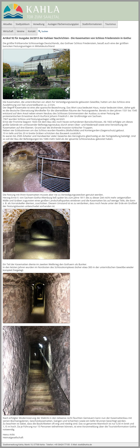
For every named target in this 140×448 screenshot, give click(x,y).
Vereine (20, 31)
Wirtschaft (8, 31)
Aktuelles (7, 24)
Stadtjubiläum (23, 24)
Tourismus (110, 24)
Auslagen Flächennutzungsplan (63, 24)
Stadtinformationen (92, 24)
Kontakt (32, 31)
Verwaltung (38, 24)
